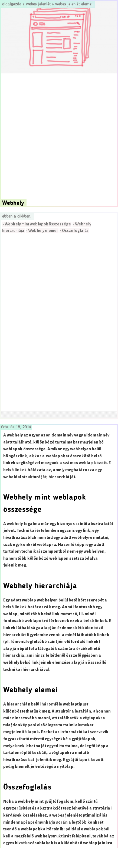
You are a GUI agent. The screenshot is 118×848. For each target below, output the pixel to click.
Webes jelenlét (38, 4)
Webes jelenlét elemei (74, 4)
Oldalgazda (12, 4)
